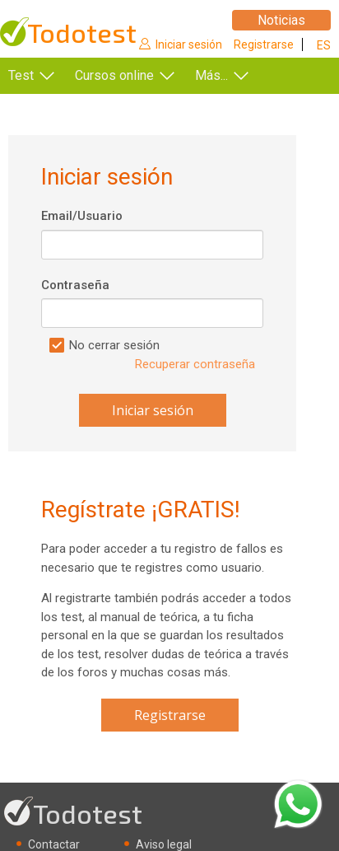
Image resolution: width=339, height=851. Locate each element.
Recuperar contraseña (195, 364)
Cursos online (114, 75)
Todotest (82, 32)
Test (21, 75)
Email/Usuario (82, 215)
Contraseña (75, 285)
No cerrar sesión (114, 345)
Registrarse (264, 44)
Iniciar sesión (189, 44)
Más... (211, 75)
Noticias (281, 20)
